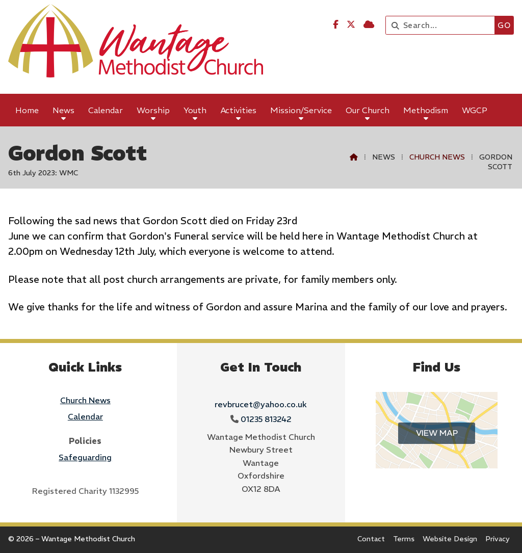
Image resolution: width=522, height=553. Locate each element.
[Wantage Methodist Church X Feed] (351, 24)
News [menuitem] (63, 110)
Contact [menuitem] (371, 538)
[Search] (442, 25)
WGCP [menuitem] (474, 110)
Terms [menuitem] (403, 538)
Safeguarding (85, 457)
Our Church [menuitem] (367, 110)
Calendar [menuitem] (105, 110)
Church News (437, 157)
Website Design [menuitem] (450, 538)
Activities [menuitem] (238, 110)
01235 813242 (266, 419)
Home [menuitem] (27, 110)
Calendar (85, 416)
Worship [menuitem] (153, 110)
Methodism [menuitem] (425, 110)
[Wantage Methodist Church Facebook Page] (335, 24)
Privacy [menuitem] (497, 538)
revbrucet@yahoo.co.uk (261, 404)
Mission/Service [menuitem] (301, 110)
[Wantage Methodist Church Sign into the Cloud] (368, 24)
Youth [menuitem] (195, 110)
